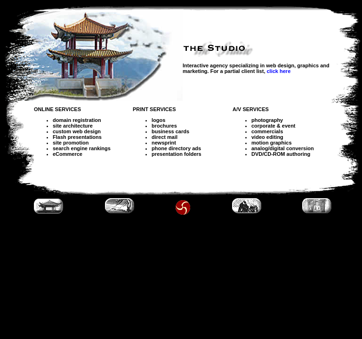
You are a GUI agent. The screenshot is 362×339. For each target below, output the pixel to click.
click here (279, 71)
